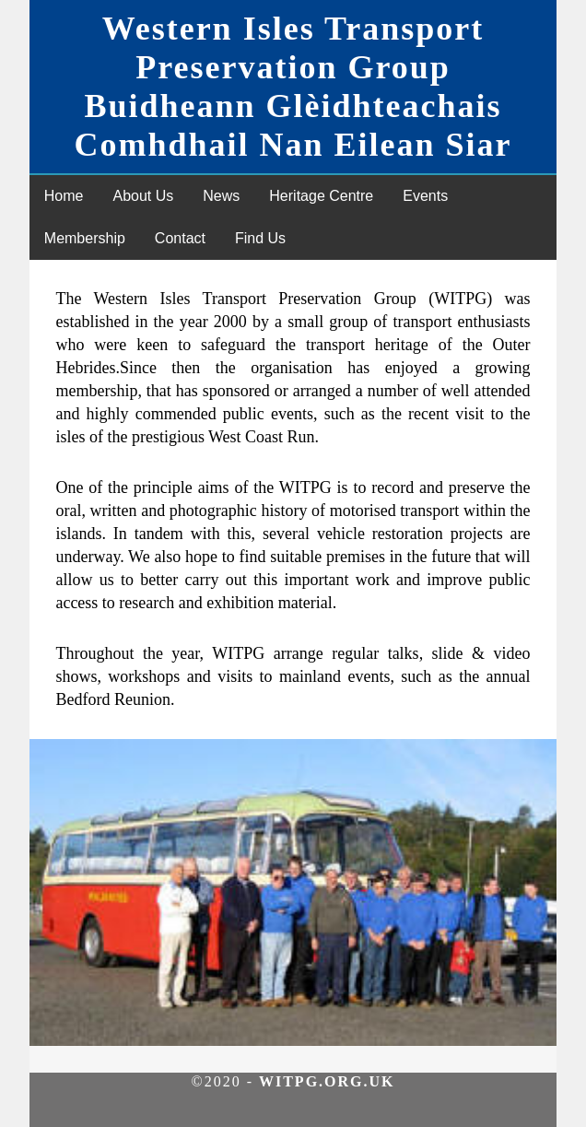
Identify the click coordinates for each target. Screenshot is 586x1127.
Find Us (260, 238)
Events (425, 196)
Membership (84, 238)
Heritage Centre (321, 196)
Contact (180, 238)
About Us (142, 196)
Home (64, 196)
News (221, 196)
